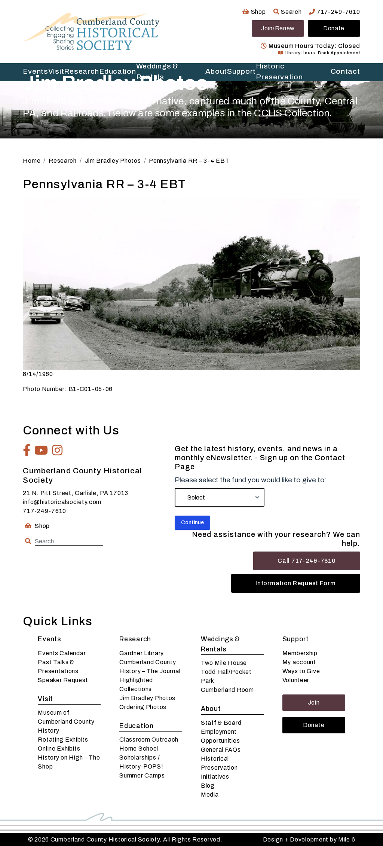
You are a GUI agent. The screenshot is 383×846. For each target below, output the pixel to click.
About (211, 708)
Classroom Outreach (148, 739)
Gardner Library (141, 653)
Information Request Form (295, 583)
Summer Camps (142, 775)
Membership (300, 653)
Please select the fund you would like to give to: (251, 480)
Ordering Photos (142, 707)
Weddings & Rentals (220, 644)
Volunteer (295, 680)
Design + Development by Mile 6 (309, 839)
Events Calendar (62, 653)
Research (135, 639)
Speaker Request (63, 680)
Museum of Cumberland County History (66, 721)
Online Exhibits (59, 748)
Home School (138, 748)
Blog (208, 785)
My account (299, 662)
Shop (254, 12)
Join (314, 702)
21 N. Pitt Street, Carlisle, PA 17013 (75, 493)
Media (210, 794)
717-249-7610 (334, 12)
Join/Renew (278, 28)
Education (136, 726)
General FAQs (221, 749)
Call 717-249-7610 (306, 561)
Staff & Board (221, 723)
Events (49, 639)
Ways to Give (301, 671)
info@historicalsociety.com (62, 502)
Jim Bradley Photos (147, 698)
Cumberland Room (227, 690)
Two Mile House (224, 663)
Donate (333, 28)
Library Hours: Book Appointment (319, 53)
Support (295, 639)
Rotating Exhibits (63, 739)
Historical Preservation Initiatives (219, 767)
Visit (45, 699)
